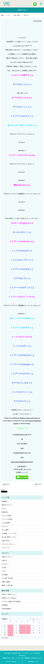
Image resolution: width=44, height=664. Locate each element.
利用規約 (4, 501)
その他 (4, 567)
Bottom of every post (27, 418)
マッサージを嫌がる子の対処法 (11, 601)
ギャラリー (5, 526)
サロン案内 (5, 530)
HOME (2, 15)
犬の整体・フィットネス (9, 533)
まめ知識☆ (5, 574)
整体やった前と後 (7, 585)
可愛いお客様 (17, 15)
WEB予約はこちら (33, 661)
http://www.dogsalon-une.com (22, 462)
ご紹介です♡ (6, 484)
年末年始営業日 (6, 609)
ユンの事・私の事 (7, 578)
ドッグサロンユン (19, 46)
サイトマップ (6, 547)
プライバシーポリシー (8, 544)
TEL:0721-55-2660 (11, 661)
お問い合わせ (6, 540)
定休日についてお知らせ (9, 598)
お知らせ (4, 560)
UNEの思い (5, 512)
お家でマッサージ (7, 557)
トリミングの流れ (7, 519)
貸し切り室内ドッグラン (9, 537)
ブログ (8, 15)
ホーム (4, 508)
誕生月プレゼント (7, 505)
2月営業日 (5, 605)
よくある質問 (6, 523)
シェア (3, 489)
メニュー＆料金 (6, 515)
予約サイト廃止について (9, 594)
